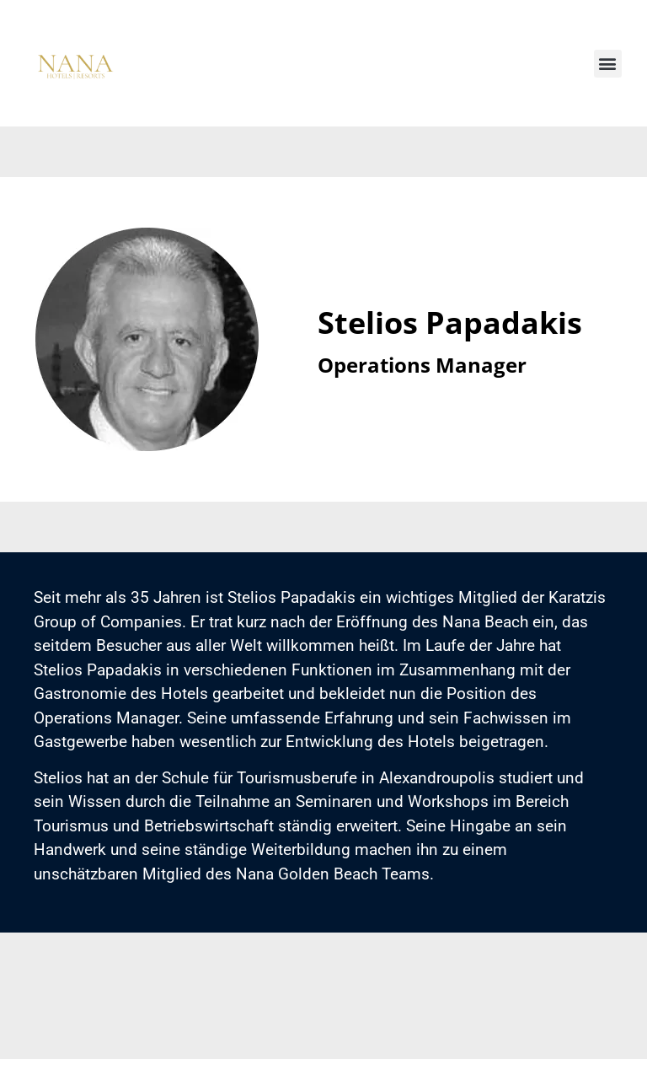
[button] (608, 66)
